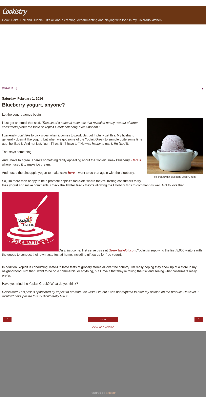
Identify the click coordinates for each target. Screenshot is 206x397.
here (71, 172)
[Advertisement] (103, 54)
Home (103, 319)
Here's (136, 160)
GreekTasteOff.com (122, 250)
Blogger (111, 392)
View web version (103, 327)
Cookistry (14, 12)
